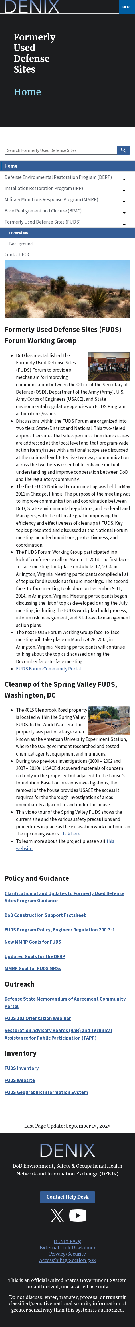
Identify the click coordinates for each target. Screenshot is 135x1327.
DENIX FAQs (67, 1241)
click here (70, 834)
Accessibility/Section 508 (67, 1260)
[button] (67, 177)
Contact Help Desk (67, 1197)
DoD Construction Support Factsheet (45, 915)
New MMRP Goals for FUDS (33, 942)
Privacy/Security (67, 1254)
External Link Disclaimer (68, 1247)
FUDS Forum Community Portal (48, 669)
